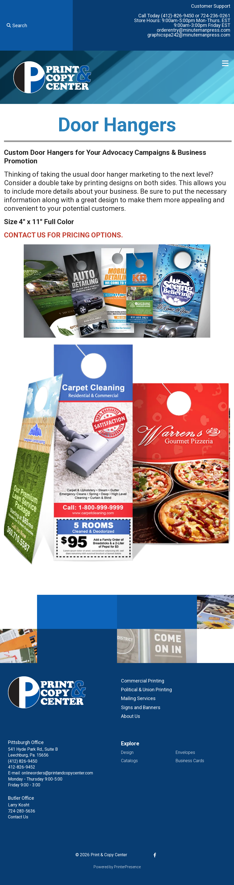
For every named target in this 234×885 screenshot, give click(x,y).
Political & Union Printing (146, 689)
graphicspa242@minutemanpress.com (188, 35)
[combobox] (36, 25)
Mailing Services (138, 698)
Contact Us (18, 816)
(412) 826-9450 (22, 761)
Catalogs (129, 760)
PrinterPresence (127, 867)
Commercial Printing (142, 681)
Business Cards (190, 760)
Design (127, 752)
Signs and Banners (140, 707)
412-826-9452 (21, 767)
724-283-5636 (21, 811)
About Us (130, 716)
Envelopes (185, 752)
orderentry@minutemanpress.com (193, 30)
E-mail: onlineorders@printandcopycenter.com (50, 772)
